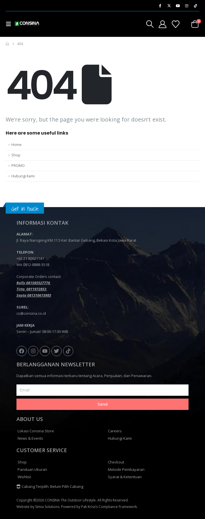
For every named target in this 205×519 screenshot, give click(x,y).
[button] (10, 24)
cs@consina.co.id (31, 313)
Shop (15, 155)
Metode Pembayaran (126, 469)
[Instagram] (186, 5)
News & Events (30, 438)
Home (16, 144)
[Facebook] (160, 5)
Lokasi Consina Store (36, 430)
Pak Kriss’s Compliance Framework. (109, 506)
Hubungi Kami (23, 176)
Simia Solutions (47, 506)
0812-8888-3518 (36, 264)
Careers (115, 430)
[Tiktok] (195, 5)
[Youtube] (177, 5)
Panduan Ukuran (32, 469)
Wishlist (24, 476)
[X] (169, 5)
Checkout (116, 462)
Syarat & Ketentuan (125, 476)
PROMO (18, 165)
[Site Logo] (26, 24)
